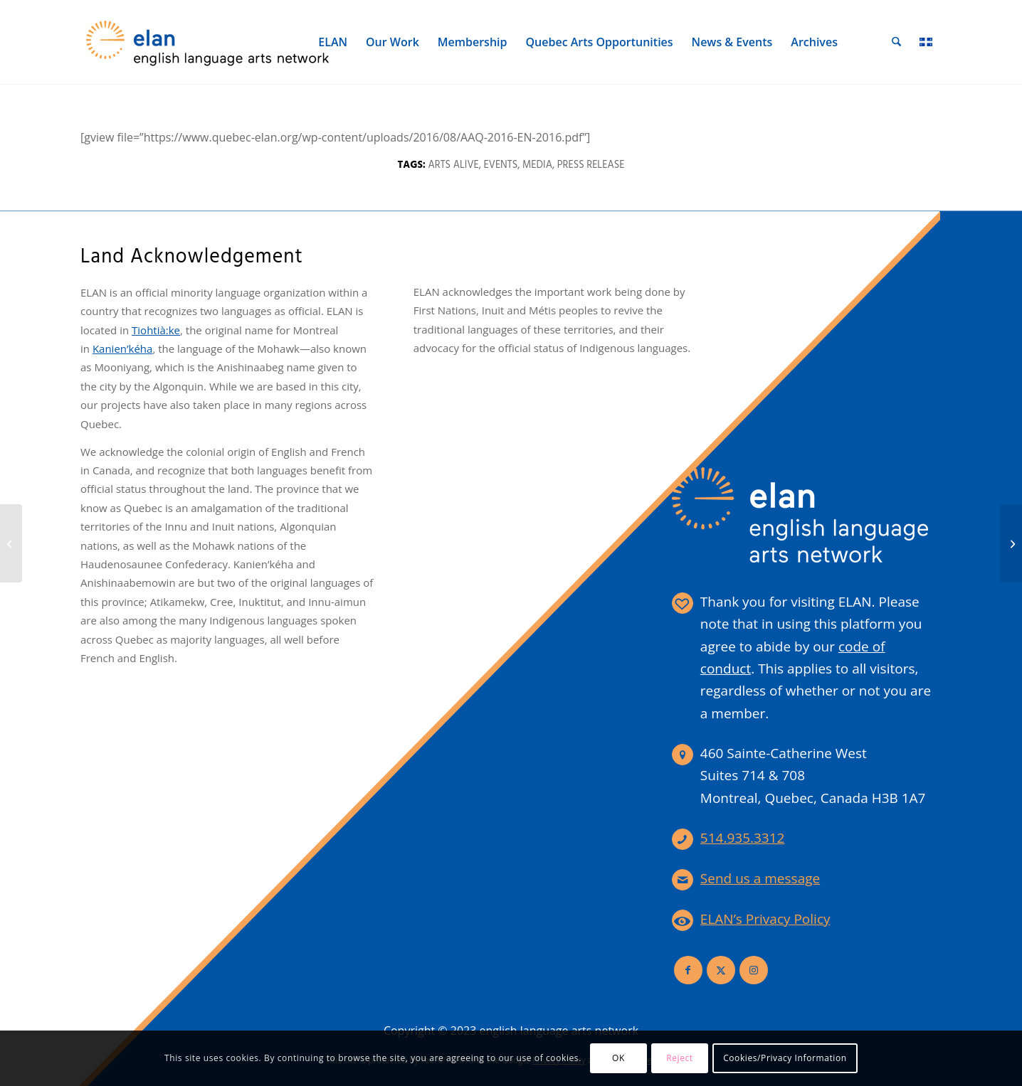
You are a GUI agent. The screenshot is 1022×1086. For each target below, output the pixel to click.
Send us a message (760, 878)
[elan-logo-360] (208, 42)
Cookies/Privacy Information (785, 1058)
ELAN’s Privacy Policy (765, 919)
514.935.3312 (742, 838)
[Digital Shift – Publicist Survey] (11, 543)
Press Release (591, 165)
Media (537, 165)
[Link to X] (721, 970)
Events (501, 165)
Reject (679, 1058)
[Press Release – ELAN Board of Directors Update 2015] (1011, 543)
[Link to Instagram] (753, 970)
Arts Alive (453, 165)
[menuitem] (333, 42)
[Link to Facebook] (688, 970)
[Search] (897, 42)
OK (618, 1058)
